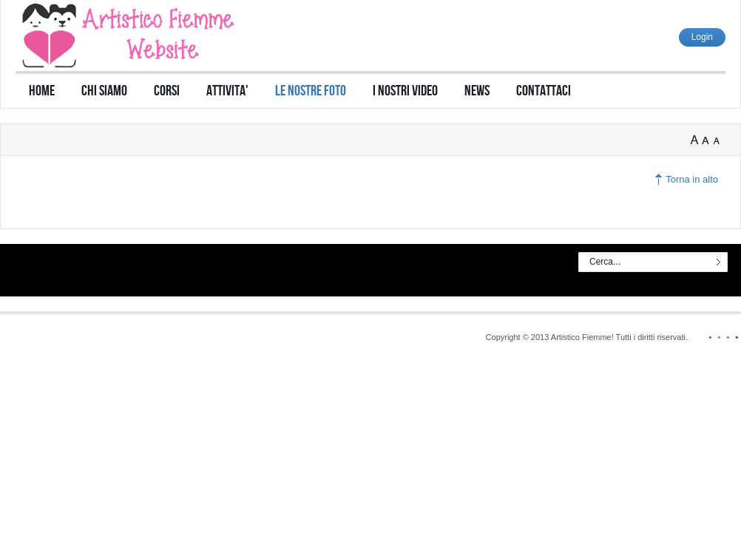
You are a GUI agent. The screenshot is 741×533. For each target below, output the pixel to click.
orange (724, 337)
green (715, 337)
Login (702, 37)
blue (707, 337)
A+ (696, 140)
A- (719, 140)
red (733, 337)
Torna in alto (692, 179)
